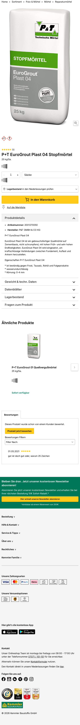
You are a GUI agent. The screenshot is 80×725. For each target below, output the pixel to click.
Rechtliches (9, 549)
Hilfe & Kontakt (10, 524)
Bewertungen (11, 414)
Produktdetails (15, 218)
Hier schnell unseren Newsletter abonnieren (40, 499)
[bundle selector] (50, 175)
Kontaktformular (39, 661)
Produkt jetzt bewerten (19, 431)
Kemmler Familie (11, 557)
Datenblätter (13, 289)
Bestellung (8, 516)
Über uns (7, 541)
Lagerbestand (14, 297)
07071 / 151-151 (36, 656)
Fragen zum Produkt (18, 304)
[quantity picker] (10, 175)
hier (62, 666)
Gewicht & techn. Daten (21, 281)
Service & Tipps (11, 533)
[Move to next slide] (74, 367)
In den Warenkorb (40, 200)
